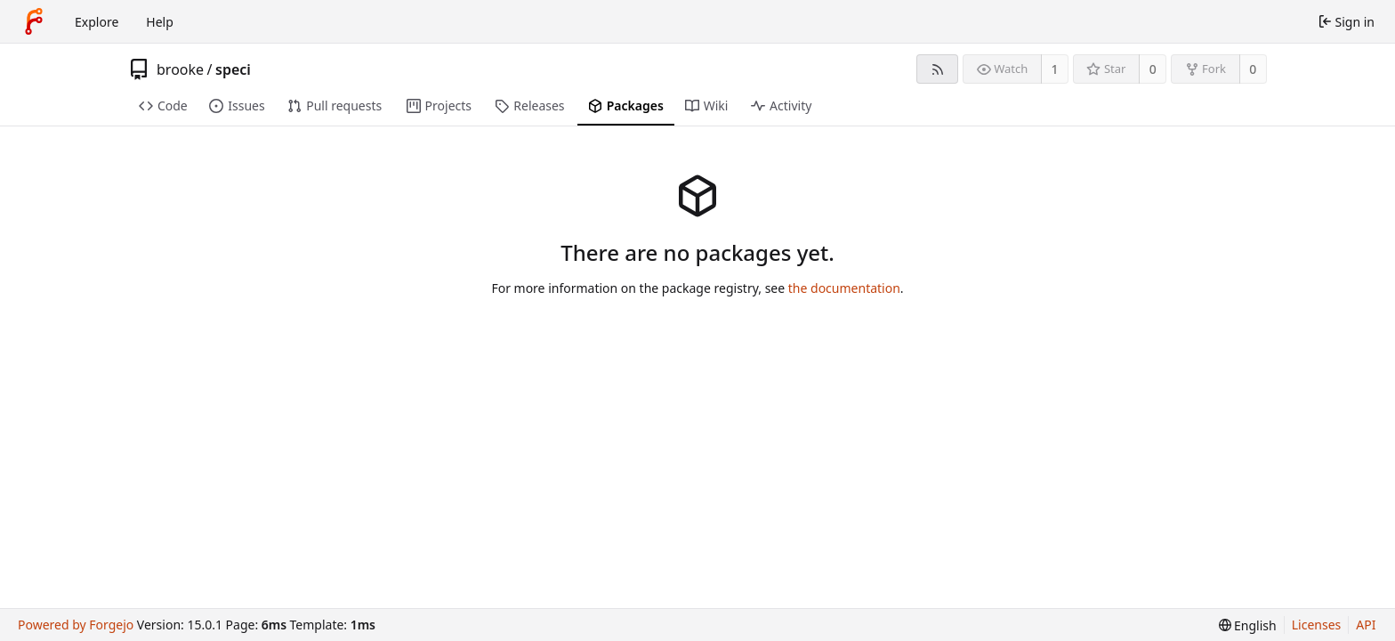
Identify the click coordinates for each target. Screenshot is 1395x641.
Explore (96, 21)
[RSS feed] (937, 69)
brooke (180, 69)
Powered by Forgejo (75, 624)
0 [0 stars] (1153, 69)
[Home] (34, 21)
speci (233, 69)
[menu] (1248, 625)
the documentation (844, 288)
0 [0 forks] (1252, 69)
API (1365, 624)
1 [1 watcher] (1055, 69)
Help (159, 21)
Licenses (1317, 624)
